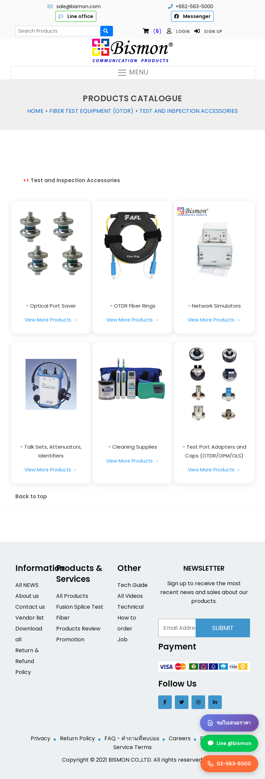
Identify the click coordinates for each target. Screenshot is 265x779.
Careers (180, 738)
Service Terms (132, 747)
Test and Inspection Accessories (188, 111)
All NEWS (26, 585)
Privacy (40, 738)
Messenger (192, 16)
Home (35, 111)
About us (27, 596)
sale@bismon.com (78, 6)
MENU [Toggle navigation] (132, 72)
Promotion (70, 639)
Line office (76, 16)
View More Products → (50, 319)
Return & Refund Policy (27, 661)
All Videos (130, 596)
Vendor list (29, 618)
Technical (130, 607)
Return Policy (77, 738)
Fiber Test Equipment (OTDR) (91, 111)
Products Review (78, 629)
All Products (72, 596)
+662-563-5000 (194, 6)
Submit (223, 628)
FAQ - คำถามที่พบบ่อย (131, 738)
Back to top (31, 496)
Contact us (30, 607)
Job (122, 639)
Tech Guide (132, 585)
